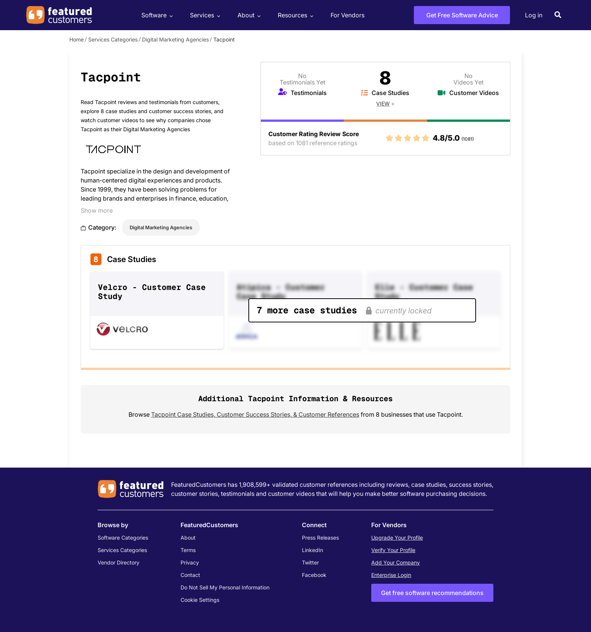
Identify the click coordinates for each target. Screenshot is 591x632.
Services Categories (113, 39)
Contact (190, 575)
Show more (97, 210)
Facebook (314, 575)
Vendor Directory (118, 562)
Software (156, 15)
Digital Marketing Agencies (175, 39)
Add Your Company (395, 562)
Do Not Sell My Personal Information (225, 587)
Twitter (310, 562)
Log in (533, 15)
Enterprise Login (391, 575)
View (383, 103)
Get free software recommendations (432, 593)
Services (204, 15)
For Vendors (347, 15)
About (248, 15)
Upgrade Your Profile (397, 537)
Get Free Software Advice (462, 15)
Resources (294, 15)
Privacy (190, 562)
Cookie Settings (200, 600)
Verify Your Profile (393, 550)
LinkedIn (312, 550)
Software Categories (123, 537)
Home (76, 39)
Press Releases (320, 537)
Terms (188, 550)
